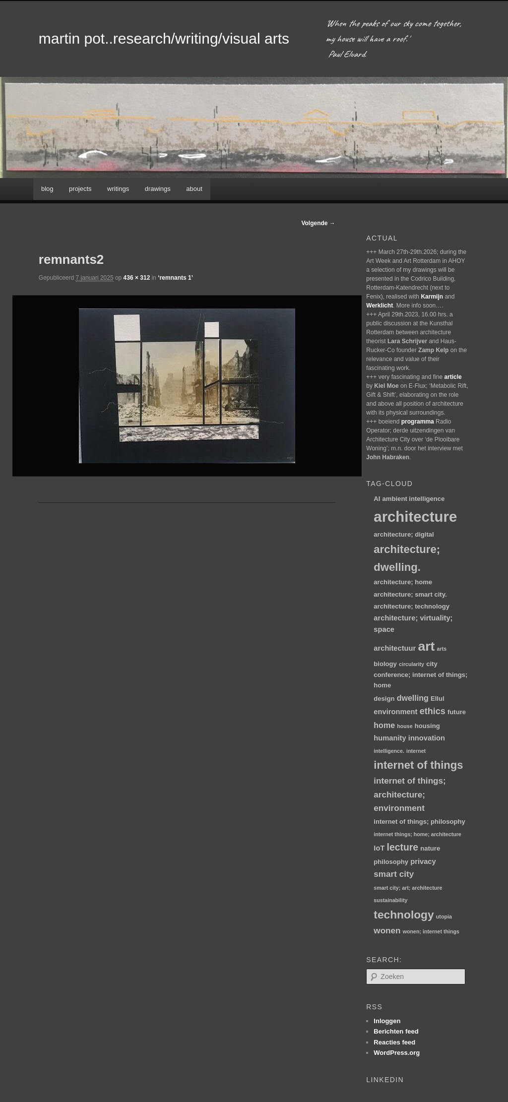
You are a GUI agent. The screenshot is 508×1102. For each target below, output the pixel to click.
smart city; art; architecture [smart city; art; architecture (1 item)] (408, 888)
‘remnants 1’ (175, 277)
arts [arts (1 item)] (442, 649)
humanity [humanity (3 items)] (390, 738)
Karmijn (432, 296)
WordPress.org (397, 1052)
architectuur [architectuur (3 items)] (395, 648)
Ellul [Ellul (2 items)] (437, 698)
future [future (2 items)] (456, 712)
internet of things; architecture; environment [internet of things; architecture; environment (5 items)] (409, 794)
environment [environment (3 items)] (395, 712)
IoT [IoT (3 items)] (379, 848)
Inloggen (387, 1021)
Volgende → (318, 223)
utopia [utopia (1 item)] (444, 916)
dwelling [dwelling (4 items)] (413, 697)
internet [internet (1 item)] (416, 751)
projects (80, 188)
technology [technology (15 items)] (404, 914)
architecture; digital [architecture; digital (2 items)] (404, 534)
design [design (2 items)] (384, 698)
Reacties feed (394, 1042)
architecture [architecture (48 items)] (415, 516)
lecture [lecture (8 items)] (403, 847)
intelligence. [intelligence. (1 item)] (389, 751)
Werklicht (379, 305)
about (194, 188)
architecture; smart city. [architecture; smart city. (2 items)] (410, 594)
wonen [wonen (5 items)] (387, 930)
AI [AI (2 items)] (377, 498)
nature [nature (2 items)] (430, 848)
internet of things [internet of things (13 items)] (418, 765)
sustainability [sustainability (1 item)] (390, 900)
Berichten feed (396, 1031)
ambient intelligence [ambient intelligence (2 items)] (413, 498)
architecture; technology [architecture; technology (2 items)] (411, 606)
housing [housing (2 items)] (427, 726)
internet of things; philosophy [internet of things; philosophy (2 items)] (419, 821)
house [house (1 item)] (404, 726)
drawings (158, 188)
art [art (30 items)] (426, 646)
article (452, 376)
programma (417, 421)
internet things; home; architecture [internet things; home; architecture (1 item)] (417, 834)
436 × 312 (137, 277)
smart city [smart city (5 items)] (394, 874)
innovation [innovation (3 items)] (426, 738)
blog (47, 188)
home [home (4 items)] (384, 725)
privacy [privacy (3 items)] (423, 861)
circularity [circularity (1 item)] (411, 664)
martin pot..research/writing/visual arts (164, 38)
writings (118, 188)
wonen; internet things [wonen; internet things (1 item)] (431, 931)
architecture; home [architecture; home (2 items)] (403, 582)
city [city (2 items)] (432, 664)
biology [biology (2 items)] (385, 664)
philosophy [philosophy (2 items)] (391, 861)
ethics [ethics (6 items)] (432, 711)
